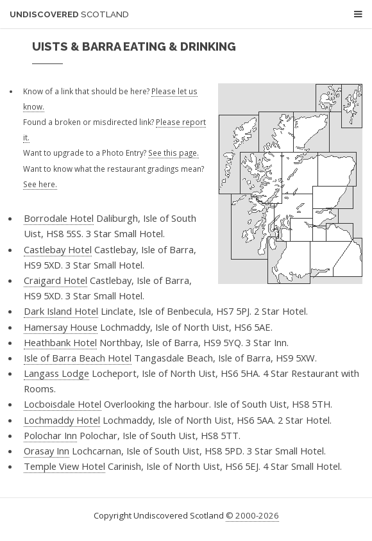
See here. (40, 184)
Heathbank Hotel (60, 342)
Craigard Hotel (55, 280)
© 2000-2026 (252, 515)
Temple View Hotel (64, 466)
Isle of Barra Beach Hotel (77, 357)
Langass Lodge (56, 373)
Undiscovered (69, 14)
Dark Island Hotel (61, 310)
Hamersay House (60, 326)
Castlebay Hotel (58, 249)
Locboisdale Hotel (62, 403)
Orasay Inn (46, 450)
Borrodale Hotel (59, 218)
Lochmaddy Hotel (62, 419)
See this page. (173, 152)
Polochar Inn (50, 435)
